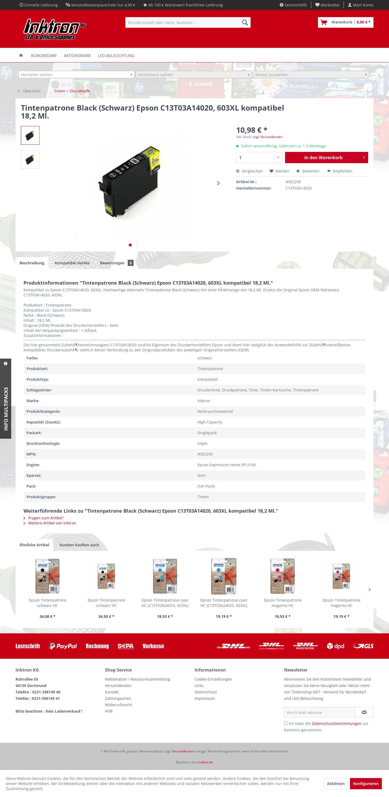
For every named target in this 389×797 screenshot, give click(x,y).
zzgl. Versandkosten (267, 137)
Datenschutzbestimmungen (336, 723)
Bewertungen (117, 263)
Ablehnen (336, 783)
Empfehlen (339, 171)
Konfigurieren (366, 783)
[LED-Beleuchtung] (116, 55)
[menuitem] (327, 5)
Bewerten (308, 171)
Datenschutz (205, 691)
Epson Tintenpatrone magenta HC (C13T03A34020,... (341, 603)
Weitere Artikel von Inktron (50, 522)
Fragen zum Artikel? (44, 517)
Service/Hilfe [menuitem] (293, 4)
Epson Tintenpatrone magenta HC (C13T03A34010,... (283, 603)
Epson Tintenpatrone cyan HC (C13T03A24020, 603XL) (223, 603)
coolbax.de (205, 762)
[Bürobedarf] (44, 55)
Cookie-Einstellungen (213, 679)
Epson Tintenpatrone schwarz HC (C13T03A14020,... (106, 603)
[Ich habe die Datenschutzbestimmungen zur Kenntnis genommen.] (285, 723)
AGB (108, 710)
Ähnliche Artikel (34, 544)
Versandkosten (118, 685)
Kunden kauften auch (79, 544)
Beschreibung (32, 262)
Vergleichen (249, 171)
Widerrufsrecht (118, 704)
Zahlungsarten (118, 698)
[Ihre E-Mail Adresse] (320, 712)
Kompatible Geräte (72, 262)
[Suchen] (245, 22)
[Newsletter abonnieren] (364, 712)
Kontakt (112, 691)
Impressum (204, 698)
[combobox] (76, 74)
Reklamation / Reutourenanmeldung (137, 679)
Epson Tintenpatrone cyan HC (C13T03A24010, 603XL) (165, 603)
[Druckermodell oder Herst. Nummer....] (188, 22)
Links (199, 685)
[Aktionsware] (77, 55)
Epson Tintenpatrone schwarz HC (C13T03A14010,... (48, 603)
